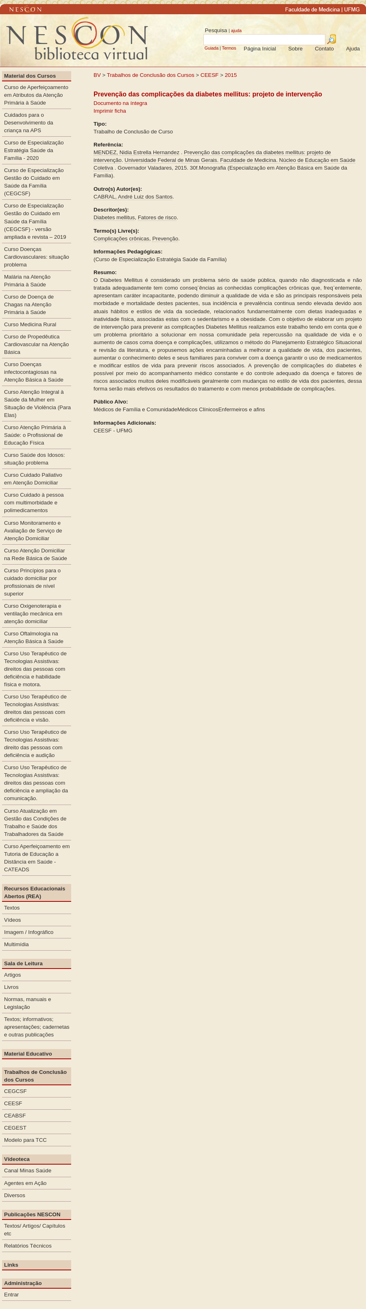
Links (11, 1265)
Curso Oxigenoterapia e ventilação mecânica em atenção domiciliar (33, 613)
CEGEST (15, 1128)
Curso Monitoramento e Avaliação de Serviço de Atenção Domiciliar (33, 530)
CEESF (210, 75)
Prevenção (165, 239)
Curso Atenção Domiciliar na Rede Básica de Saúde (35, 554)
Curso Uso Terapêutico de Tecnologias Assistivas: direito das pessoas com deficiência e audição (35, 743)
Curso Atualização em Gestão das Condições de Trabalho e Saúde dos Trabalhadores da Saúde (35, 822)
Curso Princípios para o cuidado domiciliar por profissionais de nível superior (32, 582)
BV (97, 75)
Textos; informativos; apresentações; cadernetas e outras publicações (37, 1027)
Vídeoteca (17, 1159)
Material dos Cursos (30, 76)
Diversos (14, 1195)
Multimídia (16, 944)
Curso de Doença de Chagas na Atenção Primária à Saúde (29, 304)
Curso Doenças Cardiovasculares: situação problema (36, 257)
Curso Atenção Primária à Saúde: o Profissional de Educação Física (35, 435)
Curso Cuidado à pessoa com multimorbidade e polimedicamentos (34, 502)
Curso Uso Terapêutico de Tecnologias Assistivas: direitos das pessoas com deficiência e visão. (35, 708)
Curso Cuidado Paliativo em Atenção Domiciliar (33, 479)
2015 (231, 75)
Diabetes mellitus (114, 217)
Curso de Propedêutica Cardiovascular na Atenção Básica (36, 344)
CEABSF (15, 1116)
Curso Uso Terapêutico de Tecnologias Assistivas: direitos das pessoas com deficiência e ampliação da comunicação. (36, 782)
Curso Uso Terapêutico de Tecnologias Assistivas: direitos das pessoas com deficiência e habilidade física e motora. (35, 668)
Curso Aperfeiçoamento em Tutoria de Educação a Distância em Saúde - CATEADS (37, 858)
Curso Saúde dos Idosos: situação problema (34, 459)
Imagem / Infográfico (29, 932)
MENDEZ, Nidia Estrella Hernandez (136, 152)
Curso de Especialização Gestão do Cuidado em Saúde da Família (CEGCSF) (34, 181)
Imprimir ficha (110, 111)
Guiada (211, 48)
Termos (229, 48)
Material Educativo (28, 1054)
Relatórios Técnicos (28, 1246)
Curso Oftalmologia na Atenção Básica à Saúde (33, 637)
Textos (12, 908)
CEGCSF (15, 1091)
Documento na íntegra (120, 103)
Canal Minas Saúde (27, 1170)
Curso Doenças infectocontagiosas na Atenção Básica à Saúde (33, 372)
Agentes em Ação (25, 1183)
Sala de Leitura (23, 963)
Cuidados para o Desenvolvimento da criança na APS (28, 122)
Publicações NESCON (32, 1214)
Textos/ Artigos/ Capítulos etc (34, 1230)
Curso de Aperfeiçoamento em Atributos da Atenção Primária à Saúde (36, 95)
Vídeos (12, 920)
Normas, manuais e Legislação (27, 1003)
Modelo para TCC (25, 1140)
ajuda (236, 30)
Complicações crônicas (121, 239)
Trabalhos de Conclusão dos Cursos (150, 75)
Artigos (12, 975)
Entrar (11, 1295)
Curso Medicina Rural (30, 324)
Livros (11, 987)
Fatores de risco (157, 217)
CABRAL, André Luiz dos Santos (133, 197)
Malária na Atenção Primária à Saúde (27, 281)
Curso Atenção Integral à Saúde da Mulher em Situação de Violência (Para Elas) (37, 403)
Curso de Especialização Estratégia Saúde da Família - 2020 (34, 150)
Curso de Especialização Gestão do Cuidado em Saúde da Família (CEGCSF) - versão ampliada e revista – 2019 (35, 221)
